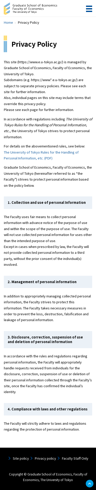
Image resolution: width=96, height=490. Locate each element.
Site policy (21, 458)
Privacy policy (45, 458)
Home (8, 22)
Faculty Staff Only (75, 458)
